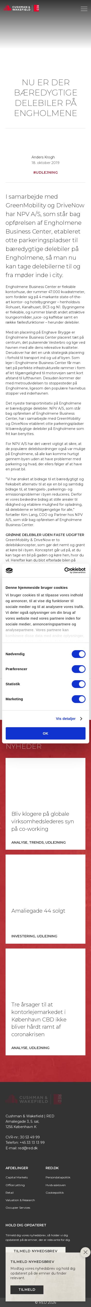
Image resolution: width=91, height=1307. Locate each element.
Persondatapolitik (58, 1177)
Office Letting (15, 1185)
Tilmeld (26, 1289)
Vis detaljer (66, 718)
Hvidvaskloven (56, 1185)
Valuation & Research (20, 1200)
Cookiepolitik (55, 1192)
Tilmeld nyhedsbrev (36, 1251)
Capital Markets (17, 1177)
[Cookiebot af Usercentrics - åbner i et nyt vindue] (64, 570)
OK (45, 733)
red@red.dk (28, 1148)
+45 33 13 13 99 (32, 1142)
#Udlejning (45, 172)
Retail (10, 1192)
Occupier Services (18, 1207)
